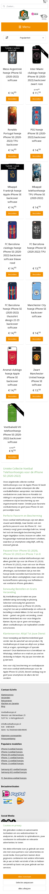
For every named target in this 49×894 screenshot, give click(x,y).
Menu (24, 27)
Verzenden (5, 697)
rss (34, 885)
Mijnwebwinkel (33, 889)
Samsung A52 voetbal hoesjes (14, 772)
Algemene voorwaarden (11, 735)
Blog (3, 706)
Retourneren (6, 700)
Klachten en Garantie (10, 703)
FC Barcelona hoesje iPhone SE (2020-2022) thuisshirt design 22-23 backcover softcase (12, 316)
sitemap (29, 885)
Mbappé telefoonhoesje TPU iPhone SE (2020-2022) (36, 192)
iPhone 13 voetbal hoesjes (12, 763)
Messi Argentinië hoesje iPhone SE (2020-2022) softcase (12, 74)
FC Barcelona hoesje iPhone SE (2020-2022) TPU (36, 248)
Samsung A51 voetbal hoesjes (14, 769)
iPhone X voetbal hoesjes (12, 752)
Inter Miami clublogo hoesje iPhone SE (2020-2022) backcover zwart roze (36, 76)
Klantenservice (7, 694)
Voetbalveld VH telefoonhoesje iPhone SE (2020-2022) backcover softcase (12, 434)
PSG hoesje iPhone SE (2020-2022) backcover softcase (36, 135)
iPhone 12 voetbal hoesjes (12, 760)
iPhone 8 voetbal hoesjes (12, 749)
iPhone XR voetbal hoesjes (12, 754)
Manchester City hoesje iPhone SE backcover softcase (36, 311)
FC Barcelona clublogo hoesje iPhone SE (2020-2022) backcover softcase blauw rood (12, 253)
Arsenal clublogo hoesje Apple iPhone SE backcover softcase (12, 377)
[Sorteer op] (24, 37)
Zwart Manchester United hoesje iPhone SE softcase (37, 377)
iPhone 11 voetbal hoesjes (12, 757)
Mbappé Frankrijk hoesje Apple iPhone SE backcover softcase (12, 194)
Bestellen (12, 99)
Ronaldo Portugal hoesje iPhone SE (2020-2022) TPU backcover (12, 137)
